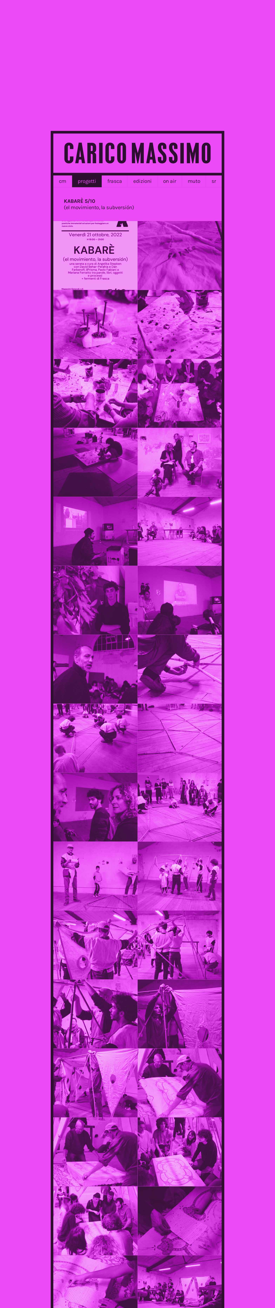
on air (169, 181)
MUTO (194, 181)
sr (214, 181)
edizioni (142, 181)
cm (62, 181)
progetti (87, 181)
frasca (114, 181)
